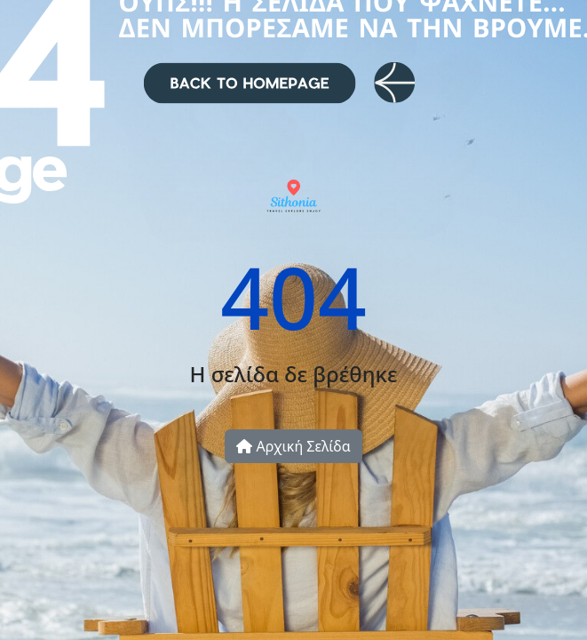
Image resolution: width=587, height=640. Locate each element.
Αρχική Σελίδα (293, 446)
